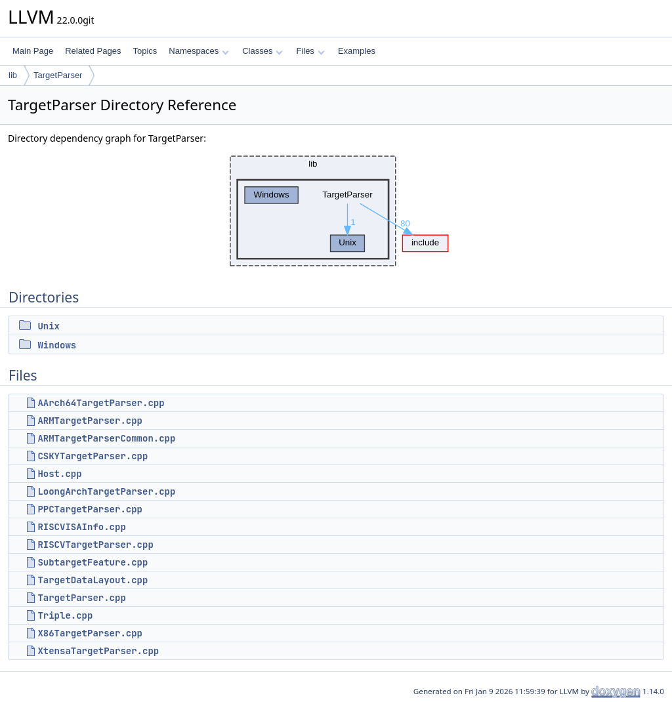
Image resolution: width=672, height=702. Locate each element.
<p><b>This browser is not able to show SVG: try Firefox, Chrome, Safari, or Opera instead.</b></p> (336, 211)
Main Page (32, 51)
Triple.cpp (65, 615)
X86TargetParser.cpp (89, 633)
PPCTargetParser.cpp (89, 509)
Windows (56, 345)
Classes (262, 51)
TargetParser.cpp (81, 598)
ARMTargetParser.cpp (89, 420)
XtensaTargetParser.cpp (98, 651)
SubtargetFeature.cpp (92, 562)
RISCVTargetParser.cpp (95, 544)
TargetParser (57, 75)
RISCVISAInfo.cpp (81, 527)
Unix (48, 326)
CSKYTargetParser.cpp (92, 456)
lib (13, 75)
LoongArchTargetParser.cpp (106, 491)
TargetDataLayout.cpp (92, 580)
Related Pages (93, 51)
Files (310, 51)
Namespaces (198, 51)
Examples (356, 51)
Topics (145, 51)
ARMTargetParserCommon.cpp (106, 438)
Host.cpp (59, 474)
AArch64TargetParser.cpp (100, 403)
